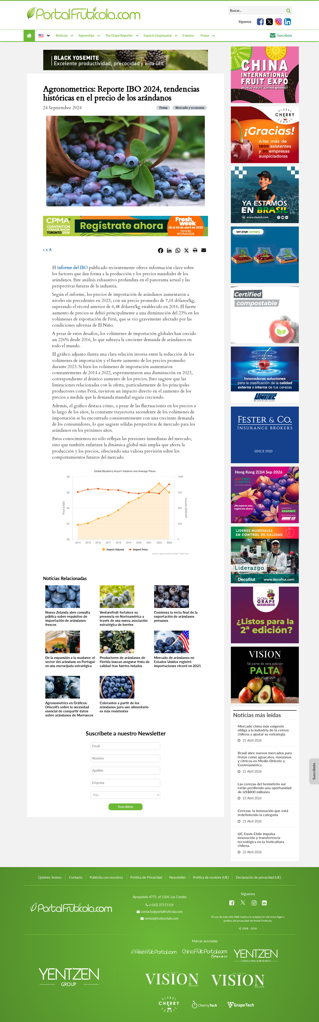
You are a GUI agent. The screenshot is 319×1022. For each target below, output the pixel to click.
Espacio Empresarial (158, 35)
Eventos (188, 35)
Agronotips (86, 35)
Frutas (205, 35)
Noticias (62, 35)
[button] (43, 35)
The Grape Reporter (119, 35)
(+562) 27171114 (161, 905)
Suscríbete (281, 35)
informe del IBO (72, 268)
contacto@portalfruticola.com (162, 912)
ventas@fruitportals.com (162, 918)
